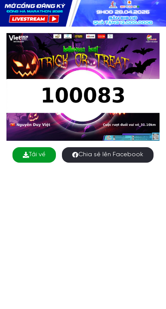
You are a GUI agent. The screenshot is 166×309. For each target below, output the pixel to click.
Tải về (34, 154)
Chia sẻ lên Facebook (107, 154)
